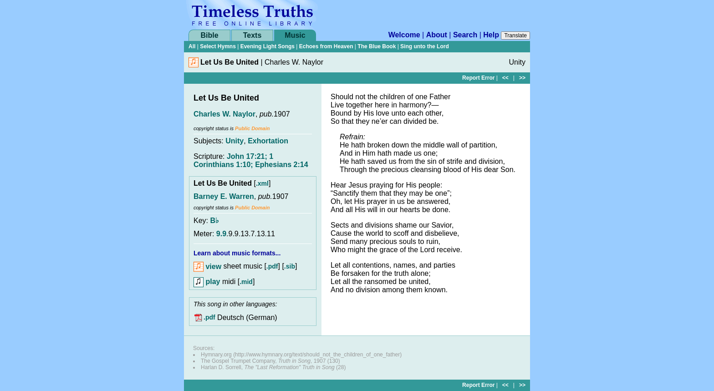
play (207, 281)
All (192, 46)
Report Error (478, 78)
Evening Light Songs (267, 46)
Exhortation (268, 141)
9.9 (221, 234)
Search (465, 35)
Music (295, 35)
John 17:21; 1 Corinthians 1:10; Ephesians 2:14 (251, 160)
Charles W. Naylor (224, 114)
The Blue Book (376, 46)
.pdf (272, 266)
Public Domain (252, 128)
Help (491, 35)
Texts (252, 35)
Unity (234, 141)
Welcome (404, 35)
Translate (515, 35)
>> (522, 78)
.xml (262, 183)
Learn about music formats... (237, 253)
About (436, 35)
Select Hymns (218, 46)
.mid (246, 281)
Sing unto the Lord (424, 46)
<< (505, 78)
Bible (209, 35)
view (207, 266)
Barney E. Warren (224, 196)
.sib (289, 266)
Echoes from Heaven (326, 46)
